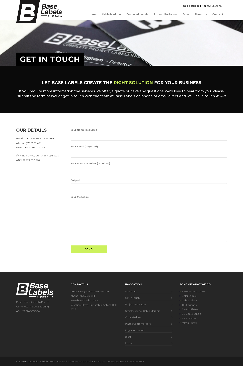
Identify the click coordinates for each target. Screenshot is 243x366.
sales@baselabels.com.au (40, 138)
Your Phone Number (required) (149, 168)
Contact (217, 14)
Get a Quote (191, 5)
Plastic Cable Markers (138, 323)
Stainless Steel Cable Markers (142, 310)
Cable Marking (111, 14)
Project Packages (165, 14)
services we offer (95, 91)
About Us (201, 14)
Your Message (149, 218)
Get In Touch (132, 297)
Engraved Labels (137, 14)
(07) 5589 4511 (214, 5)
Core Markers (133, 317)
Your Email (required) (149, 151)
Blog (186, 14)
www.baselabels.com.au (30, 147)
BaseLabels (31, 361)
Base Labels (125, 96)
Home (92, 14)
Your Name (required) (149, 134)
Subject (149, 185)
